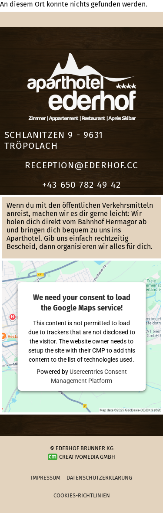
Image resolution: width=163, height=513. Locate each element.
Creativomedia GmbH (82, 457)
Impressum (45, 477)
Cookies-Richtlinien (81, 495)
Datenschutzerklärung (99, 477)
